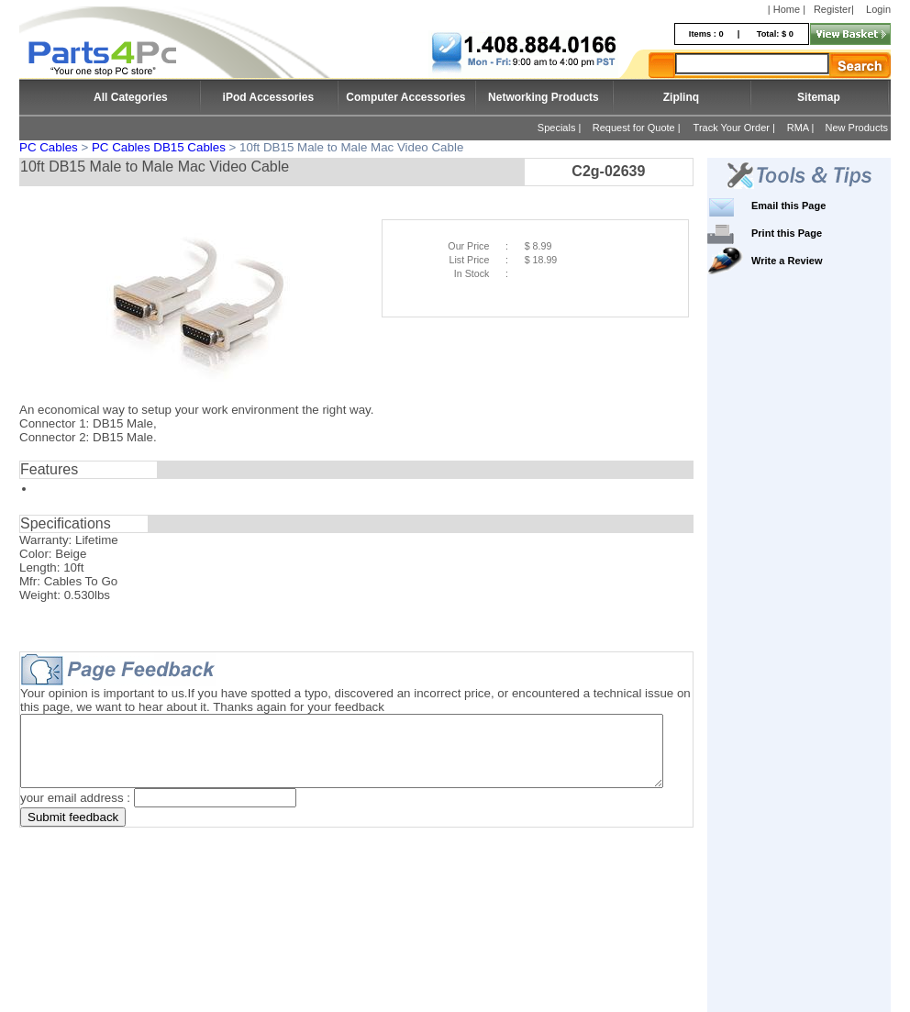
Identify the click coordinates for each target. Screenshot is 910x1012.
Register (832, 9)
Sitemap (818, 97)
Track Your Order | (736, 127)
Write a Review (814, 260)
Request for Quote (634, 127)
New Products (857, 127)
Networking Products (543, 97)
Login (878, 9)
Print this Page (814, 233)
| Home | (786, 9)
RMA (798, 127)
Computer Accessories (405, 97)
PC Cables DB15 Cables (159, 147)
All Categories (131, 97)
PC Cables (48, 147)
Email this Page (816, 205)
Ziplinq (681, 97)
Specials (557, 127)
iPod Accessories (269, 97)
